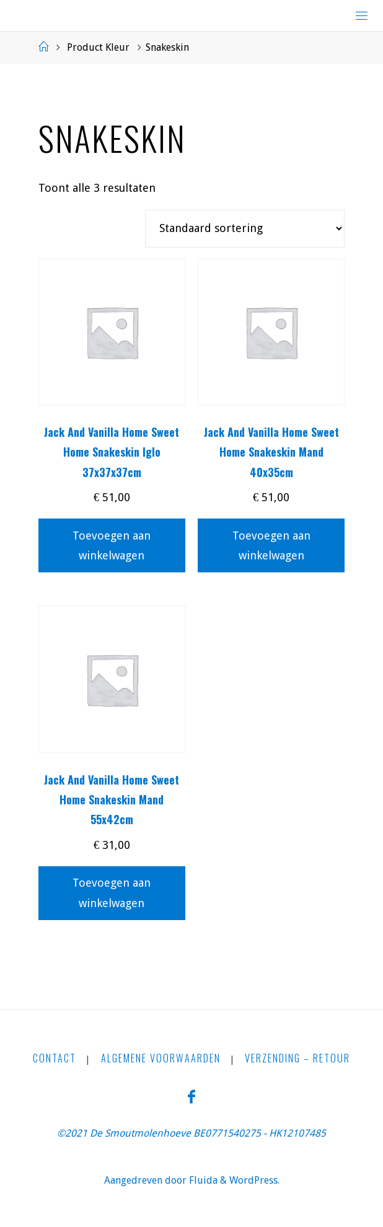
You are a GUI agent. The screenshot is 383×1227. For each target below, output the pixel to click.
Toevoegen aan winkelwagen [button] (112, 545)
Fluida (202, 1180)
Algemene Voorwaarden (161, 1058)
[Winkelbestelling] (245, 229)
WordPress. (254, 1180)
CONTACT (54, 1058)
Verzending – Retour (297, 1058)
